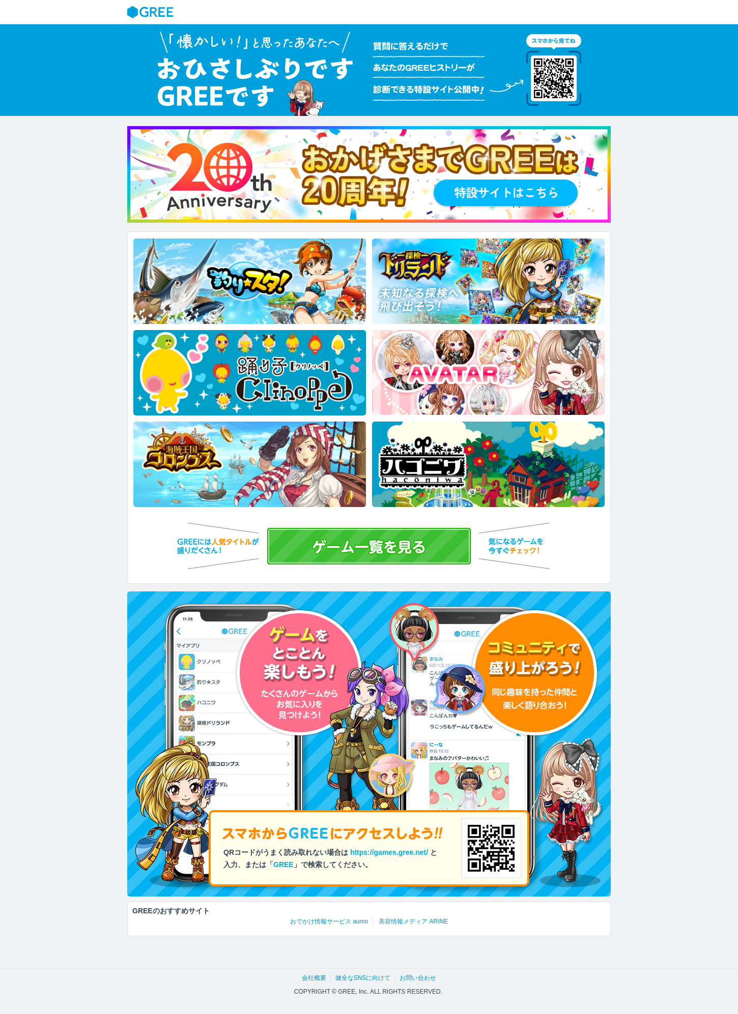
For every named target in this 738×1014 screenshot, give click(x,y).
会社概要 (314, 977)
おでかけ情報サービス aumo (329, 921)
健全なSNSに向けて (363, 977)
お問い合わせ (418, 977)
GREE (151, 12)
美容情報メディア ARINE (413, 921)
